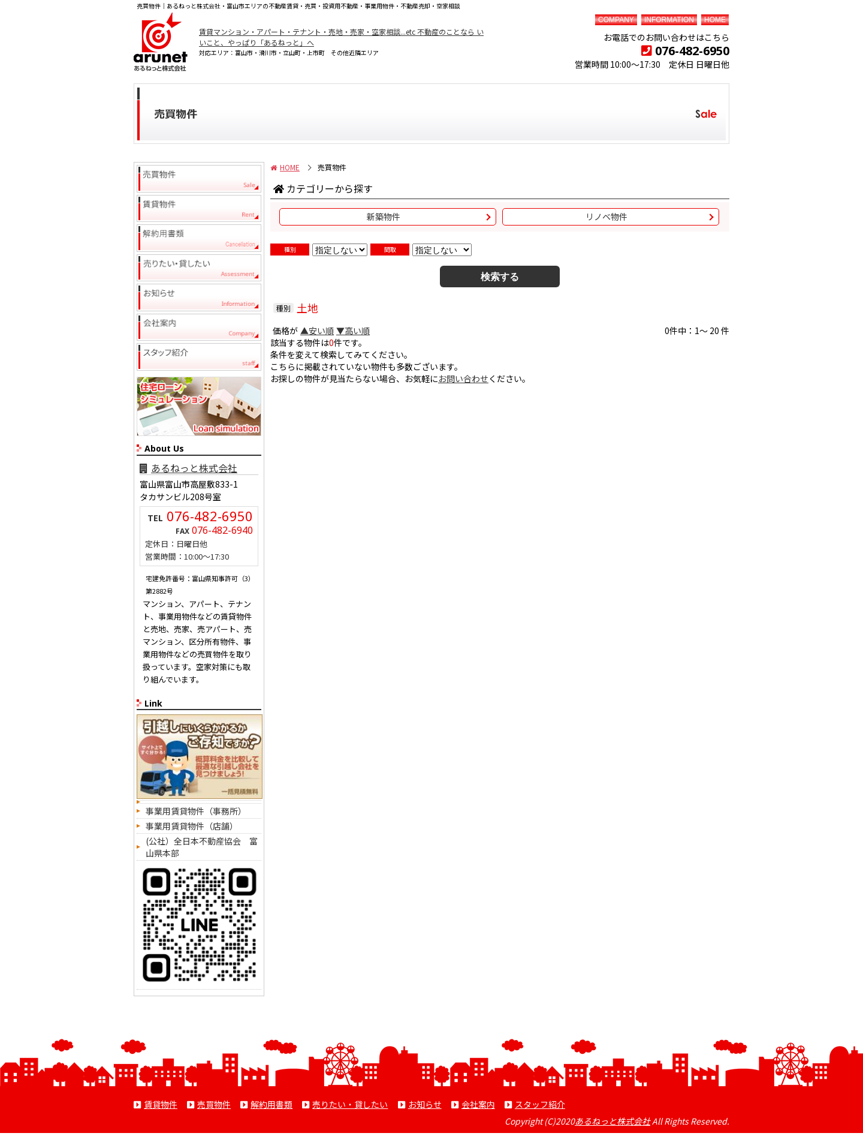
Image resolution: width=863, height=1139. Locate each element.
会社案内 (478, 1104)
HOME (715, 20)
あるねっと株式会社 (188, 468)
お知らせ (425, 1104)
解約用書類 (271, 1104)
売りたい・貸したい (350, 1104)
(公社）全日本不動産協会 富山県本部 (202, 847)
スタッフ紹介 (540, 1104)
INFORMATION (669, 20)
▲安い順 (317, 330)
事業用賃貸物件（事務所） (196, 811)
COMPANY (616, 20)
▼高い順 (353, 330)
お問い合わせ (463, 378)
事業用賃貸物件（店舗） (192, 826)
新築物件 (383, 217)
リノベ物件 (606, 217)
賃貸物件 (160, 1104)
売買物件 (214, 1104)
